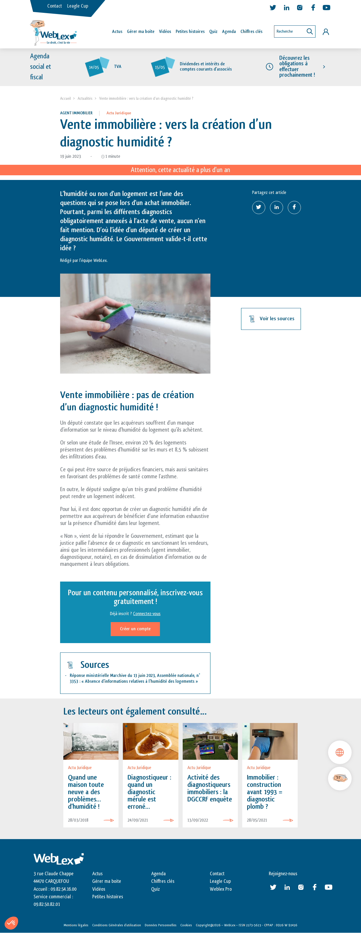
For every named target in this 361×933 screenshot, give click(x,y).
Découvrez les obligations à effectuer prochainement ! (297, 67)
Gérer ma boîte (140, 31)
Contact (54, 6)
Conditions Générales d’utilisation (116, 925)
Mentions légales (76, 925)
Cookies (186, 925)
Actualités (85, 98)
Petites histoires (190, 31)
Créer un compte (135, 629)
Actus (117, 31)
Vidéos (165, 31)
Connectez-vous (147, 614)
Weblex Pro (221, 889)
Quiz (213, 31)
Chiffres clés (251, 31)
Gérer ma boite (106, 881)
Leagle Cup (77, 6)
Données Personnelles (161, 925)
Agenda (229, 31)
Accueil (65, 98)
